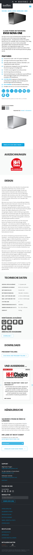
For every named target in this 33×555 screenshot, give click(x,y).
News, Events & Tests (8, 520)
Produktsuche (6, 514)
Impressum (5, 535)
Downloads (20, 11)
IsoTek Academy (7, 517)
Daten (14, 11)
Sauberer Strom (7, 511)
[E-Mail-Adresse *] (15, 497)
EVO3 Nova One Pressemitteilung (14, 359)
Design (10, 11)
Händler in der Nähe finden (12, 145)
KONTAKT (4, 480)
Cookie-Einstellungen (9, 538)
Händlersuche (6, 508)
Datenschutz (6, 532)
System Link (7, 80)
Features (4, 11)
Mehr (25, 11)
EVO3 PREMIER (7, 85)
